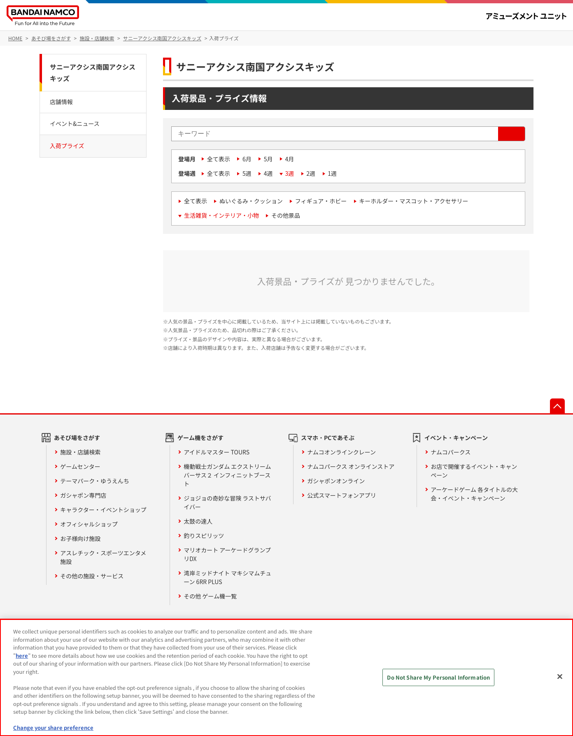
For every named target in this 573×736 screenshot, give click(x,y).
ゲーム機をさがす (200, 437)
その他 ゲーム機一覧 (210, 596)
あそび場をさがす (77, 437)
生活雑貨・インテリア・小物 (221, 215)
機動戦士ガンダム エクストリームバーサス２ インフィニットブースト (227, 475)
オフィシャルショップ (89, 524)
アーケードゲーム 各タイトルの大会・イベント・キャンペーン (474, 493)
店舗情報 (61, 102)
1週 (332, 173)
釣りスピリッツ (204, 535)
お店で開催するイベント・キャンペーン (474, 470)
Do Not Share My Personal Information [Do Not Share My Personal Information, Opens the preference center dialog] (438, 677)
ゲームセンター (80, 466)
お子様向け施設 (80, 538)
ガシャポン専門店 (83, 495)
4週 (268, 173)
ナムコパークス (451, 452)
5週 (247, 173)
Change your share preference (53, 727)
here (22, 655)
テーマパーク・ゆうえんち (94, 481)
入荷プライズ (67, 146)
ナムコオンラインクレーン (341, 452)
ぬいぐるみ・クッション (251, 201)
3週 (289, 173)
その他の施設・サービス (91, 576)
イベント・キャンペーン (456, 437)
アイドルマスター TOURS (216, 452)
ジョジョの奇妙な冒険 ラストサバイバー (227, 502)
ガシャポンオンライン (336, 481)
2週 (310, 173)
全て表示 (218, 159)
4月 (289, 159)
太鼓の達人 (198, 521)
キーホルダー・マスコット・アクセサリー (413, 201)
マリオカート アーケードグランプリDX (227, 554)
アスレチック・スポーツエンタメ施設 (103, 557)
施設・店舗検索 (80, 452)
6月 (247, 159)
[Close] (560, 677)
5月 (268, 159)
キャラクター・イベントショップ (103, 509)
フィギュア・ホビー (321, 201)
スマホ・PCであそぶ (327, 437)
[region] (286, 677)
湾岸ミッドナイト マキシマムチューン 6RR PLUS (227, 577)
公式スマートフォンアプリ (341, 495)
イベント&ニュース (75, 123)
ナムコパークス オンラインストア (350, 466)
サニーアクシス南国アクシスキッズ (92, 73)
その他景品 (285, 215)
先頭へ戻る (557, 405)
